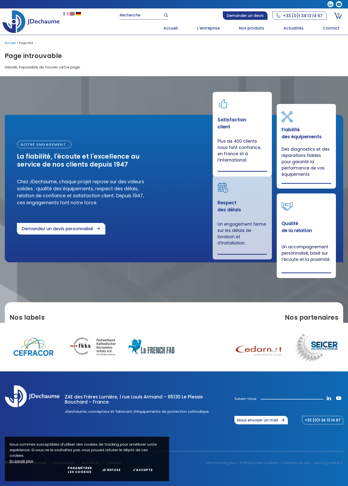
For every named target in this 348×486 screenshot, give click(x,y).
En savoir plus (21, 461)
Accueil (10, 43)
